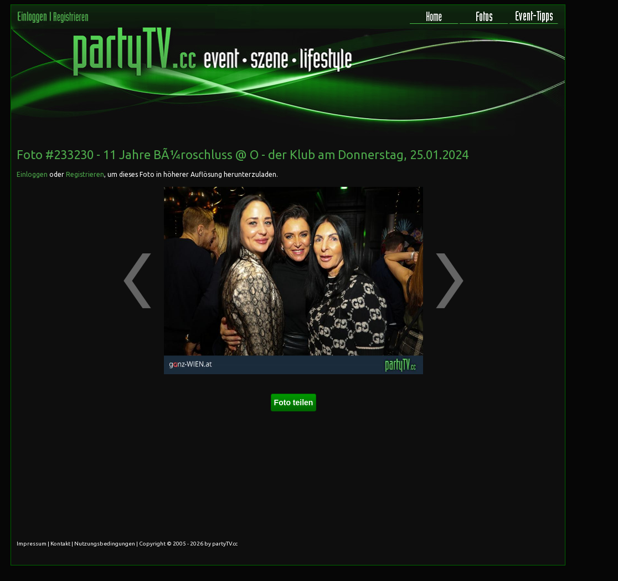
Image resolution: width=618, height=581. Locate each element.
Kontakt (60, 544)
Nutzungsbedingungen (104, 544)
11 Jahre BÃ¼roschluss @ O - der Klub (209, 154)
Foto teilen (293, 402)
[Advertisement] (515, 210)
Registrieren (85, 174)
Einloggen (32, 174)
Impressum (32, 544)
